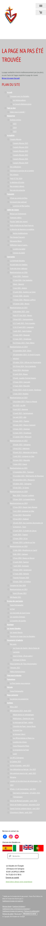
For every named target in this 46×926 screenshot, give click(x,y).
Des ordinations (15, 166)
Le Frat (12, 609)
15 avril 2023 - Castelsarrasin (23, 413)
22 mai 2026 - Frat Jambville (22, 280)
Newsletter (11, 116)
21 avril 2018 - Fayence (21, 562)
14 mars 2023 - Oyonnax (21, 429)
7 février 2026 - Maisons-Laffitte (24, 300)
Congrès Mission (15, 139)
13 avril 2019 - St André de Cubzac (25, 530)
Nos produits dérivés (17, 186)
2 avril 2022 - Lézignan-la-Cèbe (23, 456)
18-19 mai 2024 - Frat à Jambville (24, 366)
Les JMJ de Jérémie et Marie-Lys (23, 738)
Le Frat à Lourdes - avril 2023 (20, 765)
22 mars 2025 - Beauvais (21, 335)
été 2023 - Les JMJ (19, 405)
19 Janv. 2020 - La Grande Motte (24, 499)
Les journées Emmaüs (17, 616)
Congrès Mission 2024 (20, 147)
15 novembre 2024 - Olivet (22, 350)
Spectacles (11, 256)
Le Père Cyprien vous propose (20, 683)
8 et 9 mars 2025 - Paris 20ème (23, 343)
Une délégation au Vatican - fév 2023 (23, 769)
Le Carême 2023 (15, 761)
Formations (11, 679)
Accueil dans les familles (18, 264)
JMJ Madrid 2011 (15, 597)
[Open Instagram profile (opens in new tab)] (11, 837)
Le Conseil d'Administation (22, 104)
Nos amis (13, 644)
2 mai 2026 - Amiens (20, 288)
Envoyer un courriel (12, 877)
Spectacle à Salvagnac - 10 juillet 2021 (26, 793)
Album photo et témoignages (23, 714)
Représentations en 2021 (18, 468)
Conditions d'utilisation (19, 906)
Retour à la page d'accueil (11, 78)
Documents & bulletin (15, 640)
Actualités (10, 135)
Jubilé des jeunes (13, 210)
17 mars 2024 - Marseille (21, 386)
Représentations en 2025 (18, 307)
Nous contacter (12, 695)
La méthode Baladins (17, 260)
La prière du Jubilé (19, 249)
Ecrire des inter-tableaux (18, 268)
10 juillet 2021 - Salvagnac (22, 483)
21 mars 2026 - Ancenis (21, 296)
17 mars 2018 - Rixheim (21, 573)
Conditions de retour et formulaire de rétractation (16, 909)
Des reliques (14, 174)
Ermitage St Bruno (19, 660)
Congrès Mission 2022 (20, 155)
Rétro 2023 (14, 707)
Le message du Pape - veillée (23, 722)
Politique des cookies (7, 914)
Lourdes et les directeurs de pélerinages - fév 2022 (25, 783)
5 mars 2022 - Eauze (20, 464)
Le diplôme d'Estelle (17, 182)
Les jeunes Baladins (14, 628)
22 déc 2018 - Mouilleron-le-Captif (25, 550)
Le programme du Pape (21, 750)
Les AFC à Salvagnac (17, 757)
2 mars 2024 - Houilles (20, 393)
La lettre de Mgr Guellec (21, 206)
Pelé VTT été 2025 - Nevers (22, 315)
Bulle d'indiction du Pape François (22, 225)
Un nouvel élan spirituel (18, 202)
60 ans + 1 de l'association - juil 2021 (23, 789)
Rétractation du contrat (29, 914)
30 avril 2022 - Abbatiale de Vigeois (25, 452)
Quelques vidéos (16, 217)
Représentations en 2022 (18, 440)
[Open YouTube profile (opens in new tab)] (17, 837)
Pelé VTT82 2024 (16, 178)
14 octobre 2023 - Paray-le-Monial (25, 401)
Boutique (10, 624)
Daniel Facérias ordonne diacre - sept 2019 (24, 808)
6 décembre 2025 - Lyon (21, 311)
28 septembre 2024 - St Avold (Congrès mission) (26, 356)
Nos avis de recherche (17, 190)
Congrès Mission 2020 (20, 163)
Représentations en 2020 (18, 491)
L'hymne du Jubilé (19, 253)
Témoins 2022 (15, 667)
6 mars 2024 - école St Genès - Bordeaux (27, 390)
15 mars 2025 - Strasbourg (22, 339)
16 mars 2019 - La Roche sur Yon (24, 542)
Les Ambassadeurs (19, 100)
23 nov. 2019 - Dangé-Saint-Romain (25, 507)
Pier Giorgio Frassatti (17, 237)
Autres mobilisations (20, 233)
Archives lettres (15, 120)
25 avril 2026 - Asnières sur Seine (24, 292)
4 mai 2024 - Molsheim (21, 370)
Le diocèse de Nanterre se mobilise (22, 229)
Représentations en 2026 (18, 272)
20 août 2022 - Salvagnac (22, 444)
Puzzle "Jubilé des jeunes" (19, 221)
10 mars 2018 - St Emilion (22, 581)
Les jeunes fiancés (16, 632)
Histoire (10, 687)
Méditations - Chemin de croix (23, 718)
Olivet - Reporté (18, 284)
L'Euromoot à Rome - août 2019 (21, 812)
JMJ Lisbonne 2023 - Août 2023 (20, 710)
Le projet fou (17, 730)
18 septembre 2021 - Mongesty (24, 480)
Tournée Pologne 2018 (21, 577)
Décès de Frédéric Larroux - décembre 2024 (25, 804)
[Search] (23, 856)
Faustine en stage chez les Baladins (22, 636)
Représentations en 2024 (18, 346)
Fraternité (10, 194)
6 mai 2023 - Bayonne (20, 409)
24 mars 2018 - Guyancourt (22, 570)
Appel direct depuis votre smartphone (19, 881)
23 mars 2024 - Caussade (21, 382)
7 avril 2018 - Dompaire (21, 566)
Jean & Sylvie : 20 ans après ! (23, 656)
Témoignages (18, 797)
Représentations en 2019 (18, 503)
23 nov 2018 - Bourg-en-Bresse (23, 558)
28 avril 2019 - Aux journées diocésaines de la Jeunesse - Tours (28, 525)
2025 (14, 123)
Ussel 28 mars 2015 (19, 593)
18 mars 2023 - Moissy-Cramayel (24, 425)
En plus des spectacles (15, 601)
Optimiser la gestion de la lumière (22, 170)
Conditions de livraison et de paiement (12, 901)
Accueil (9, 92)
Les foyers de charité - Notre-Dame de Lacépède (26, 650)
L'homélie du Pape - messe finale (24, 726)
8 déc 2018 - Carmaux (20, 554)
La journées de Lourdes (18, 620)
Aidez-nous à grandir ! (17, 112)
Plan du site (17, 914)
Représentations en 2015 (18, 589)
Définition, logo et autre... (19, 245)
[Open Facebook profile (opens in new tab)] (5, 837)
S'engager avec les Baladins (19, 96)
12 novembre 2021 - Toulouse (23, 472)
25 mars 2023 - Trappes (21, 421)
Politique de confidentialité (31, 911)
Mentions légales (6, 906)
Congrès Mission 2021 (20, 159)
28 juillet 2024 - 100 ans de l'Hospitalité (27, 362)
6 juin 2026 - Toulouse (20, 276)
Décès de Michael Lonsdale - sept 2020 (23, 800)
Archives (10, 703)
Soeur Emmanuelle (16, 605)
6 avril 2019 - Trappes (20, 534)
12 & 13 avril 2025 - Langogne (23, 327)
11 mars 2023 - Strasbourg (22, 433)
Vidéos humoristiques (17, 671)
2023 (14, 131)
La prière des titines (20, 742)
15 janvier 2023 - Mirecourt (22, 436)
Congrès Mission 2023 (20, 151)
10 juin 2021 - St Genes (21, 487)
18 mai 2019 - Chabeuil (21, 519)
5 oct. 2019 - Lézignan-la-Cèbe (23, 511)
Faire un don (11, 108)
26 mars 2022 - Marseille (21, 460)
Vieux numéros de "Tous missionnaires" (23, 663)
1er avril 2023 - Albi (19, 417)
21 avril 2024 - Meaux (20, 374)
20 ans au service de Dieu (18, 198)
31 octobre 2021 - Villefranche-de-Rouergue (28, 476)
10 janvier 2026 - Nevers (21, 303)
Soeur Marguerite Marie (21, 746)
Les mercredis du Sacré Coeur (20, 613)
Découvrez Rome (16, 241)
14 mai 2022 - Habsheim (21, 448)
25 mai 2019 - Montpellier (22, 515)
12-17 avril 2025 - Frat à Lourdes (24, 323)
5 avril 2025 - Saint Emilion (22, 331)
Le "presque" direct (19, 734)
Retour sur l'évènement (18, 213)
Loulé (15, 753)
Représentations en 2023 (18, 397)
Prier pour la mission (14, 675)
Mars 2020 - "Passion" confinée (23, 495)
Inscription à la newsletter (19, 699)
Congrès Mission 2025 (20, 143)
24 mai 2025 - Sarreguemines (23, 319)
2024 (14, 127)
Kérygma (13, 777)
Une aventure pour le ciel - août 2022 (23, 773)
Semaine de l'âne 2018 (18, 585)
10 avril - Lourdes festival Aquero (24, 378)
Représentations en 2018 (18, 546)
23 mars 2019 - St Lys (20, 538)
